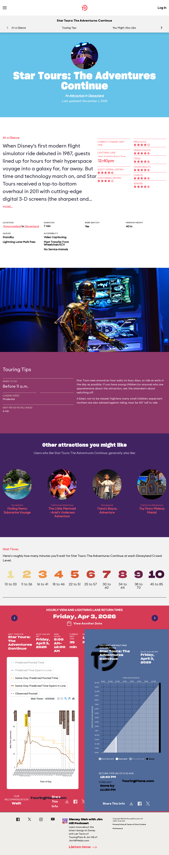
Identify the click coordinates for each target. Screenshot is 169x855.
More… (8, 206)
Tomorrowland (12, 226)
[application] (42, 740)
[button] (162, 28)
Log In (161, 8)
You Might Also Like (124, 27)
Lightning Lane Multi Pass (19, 242)
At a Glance (19, 27)
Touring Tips (69, 27)
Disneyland (96, 96)
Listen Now (84, 847)
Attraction (77, 96)
